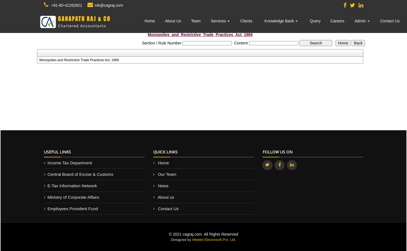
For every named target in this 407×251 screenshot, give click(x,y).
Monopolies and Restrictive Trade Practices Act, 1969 (79, 60)
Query (315, 21)
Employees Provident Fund (73, 208)
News (163, 185)
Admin (362, 21)
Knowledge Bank (281, 21)
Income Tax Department (70, 162)
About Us (173, 21)
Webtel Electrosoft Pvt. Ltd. (214, 240)
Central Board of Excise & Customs (80, 174)
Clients (246, 21)
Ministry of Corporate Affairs (73, 197)
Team (196, 21)
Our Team (167, 174)
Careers (337, 21)
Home (150, 21)
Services (220, 21)
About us (166, 197)
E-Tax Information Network (72, 185)
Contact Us (389, 21)
